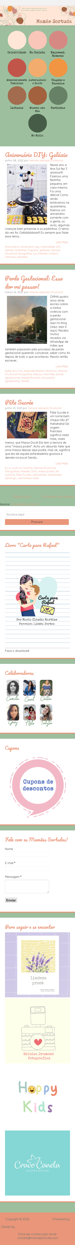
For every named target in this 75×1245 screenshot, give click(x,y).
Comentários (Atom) (25, 504)
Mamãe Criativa (48, 253)
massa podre (46, 471)
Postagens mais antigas (58, 496)
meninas (10, 256)
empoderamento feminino (40, 370)
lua (35, 253)
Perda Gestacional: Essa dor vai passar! (34, 282)
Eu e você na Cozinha (18, 467)
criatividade (47, 246)
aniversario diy (29, 246)
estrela (9, 250)
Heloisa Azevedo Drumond (46, 160)
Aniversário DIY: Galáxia (36, 154)
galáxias (44, 250)
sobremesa (39, 474)
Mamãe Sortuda (41, 1219)
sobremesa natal (28, 478)
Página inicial (21, 496)
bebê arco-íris (13, 370)
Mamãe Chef (29, 471)
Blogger (37, 1223)
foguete (33, 250)
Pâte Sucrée (19, 402)
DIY (58, 246)
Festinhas (20, 250)
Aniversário (12, 246)
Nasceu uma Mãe (44, 374)
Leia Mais (62, 242)
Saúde (25, 381)
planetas (22, 256)
